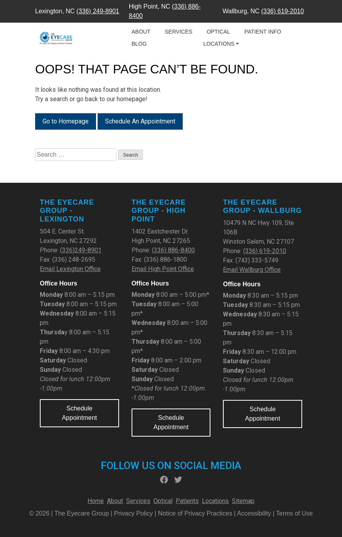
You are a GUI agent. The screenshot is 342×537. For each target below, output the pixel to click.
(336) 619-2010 (282, 11)
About (141, 32)
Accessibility (254, 513)
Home (95, 501)
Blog (139, 44)
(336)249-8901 (81, 250)
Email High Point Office (163, 269)
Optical (218, 32)
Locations (219, 44)
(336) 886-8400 (173, 250)
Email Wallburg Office (252, 269)
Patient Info (262, 32)
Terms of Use (294, 513)
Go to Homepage (66, 121)
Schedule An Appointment (140, 121)
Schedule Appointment (79, 413)
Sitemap (243, 501)
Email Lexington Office (70, 269)
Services (178, 32)
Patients (187, 501)
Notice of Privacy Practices (195, 513)
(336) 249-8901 (98, 11)
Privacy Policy (134, 513)
